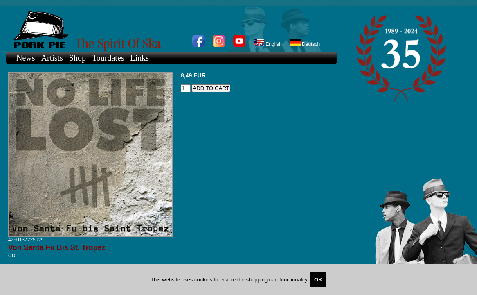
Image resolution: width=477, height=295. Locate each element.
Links (139, 57)
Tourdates (108, 57)
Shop (77, 57)
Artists (52, 57)
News (25, 57)
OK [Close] (318, 280)
